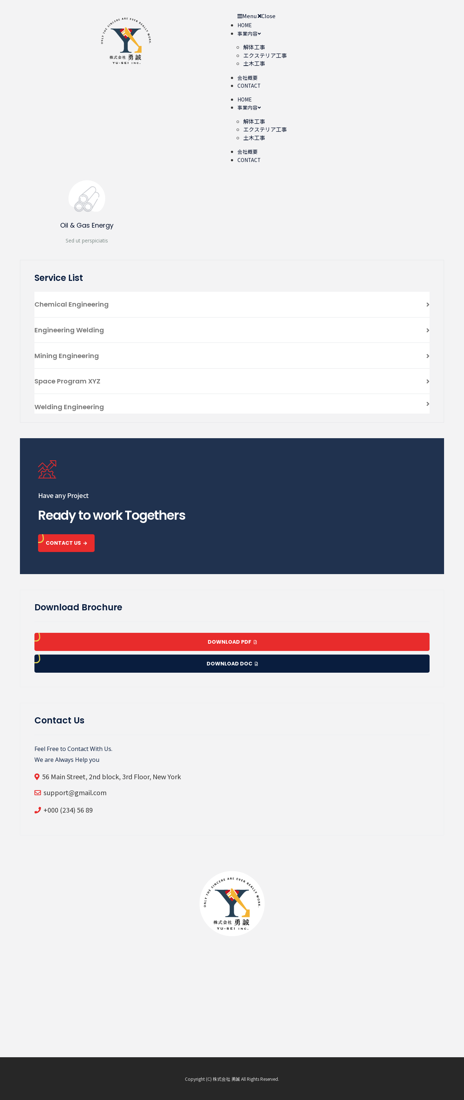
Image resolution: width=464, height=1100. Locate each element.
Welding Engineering (69, 406)
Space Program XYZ (67, 381)
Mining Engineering (66, 355)
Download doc (232, 663)
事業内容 (249, 33)
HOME (244, 25)
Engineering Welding (69, 330)
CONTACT (249, 85)
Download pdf (232, 642)
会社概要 (247, 77)
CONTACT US (66, 543)
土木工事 (254, 63)
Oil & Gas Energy (86, 225)
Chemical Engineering (71, 304)
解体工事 (254, 47)
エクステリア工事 (265, 55)
